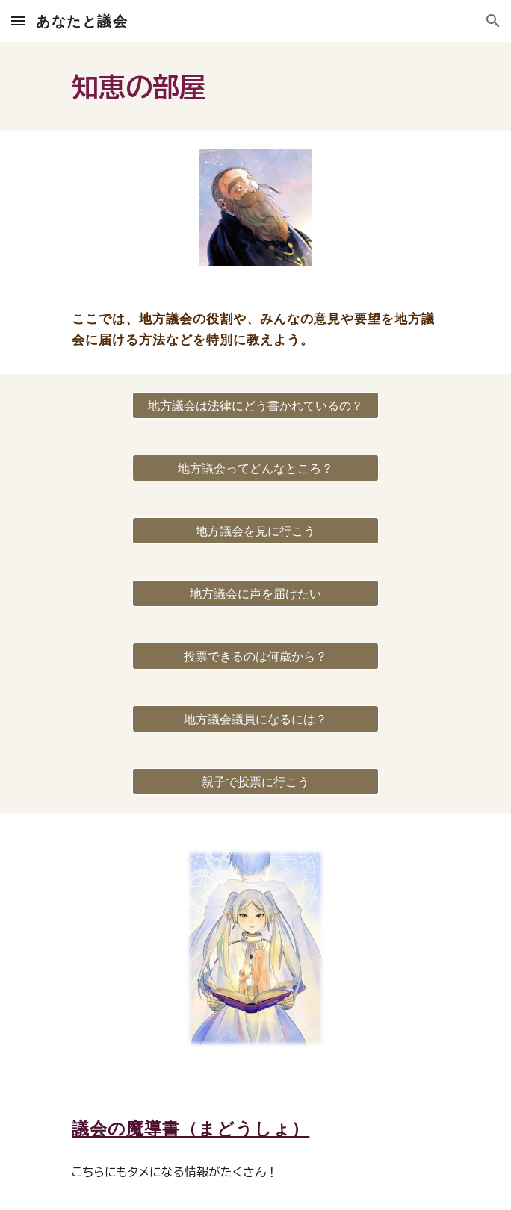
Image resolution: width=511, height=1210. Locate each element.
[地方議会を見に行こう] (255, 531)
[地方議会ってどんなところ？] (255, 468)
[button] (18, 20)
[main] (255, 86)
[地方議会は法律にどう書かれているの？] (255, 405)
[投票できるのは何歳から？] (255, 656)
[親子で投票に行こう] (255, 781)
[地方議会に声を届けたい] (255, 593)
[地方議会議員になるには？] (255, 719)
